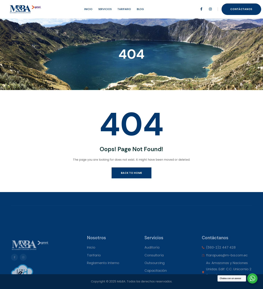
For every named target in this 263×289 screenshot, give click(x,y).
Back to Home (131, 173)
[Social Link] (201, 9)
